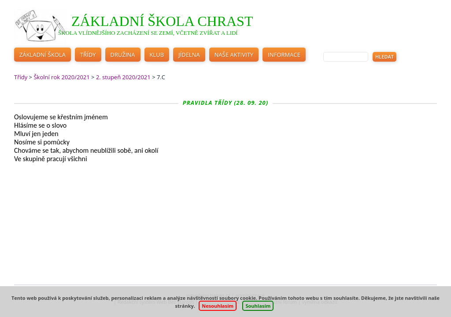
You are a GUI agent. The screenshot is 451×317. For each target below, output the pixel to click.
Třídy (88, 55)
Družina (123, 55)
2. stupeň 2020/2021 (123, 77)
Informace (284, 55)
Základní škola (42, 55)
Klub (157, 55)
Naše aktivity (234, 55)
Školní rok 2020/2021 (61, 77)
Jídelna (189, 55)
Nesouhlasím (217, 305)
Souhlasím (257, 305)
